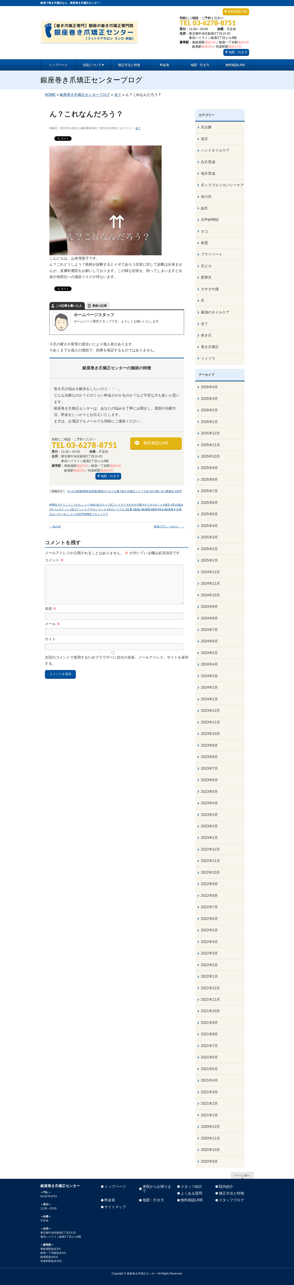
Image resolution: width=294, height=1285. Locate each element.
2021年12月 (210, 988)
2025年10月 (210, 456)
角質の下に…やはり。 (169, 526)
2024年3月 (209, 676)
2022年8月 (209, 895)
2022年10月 (210, 872)
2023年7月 (209, 768)
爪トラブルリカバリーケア (222, 185)
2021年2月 (209, 1103)
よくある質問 (191, 1193)
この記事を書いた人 (69, 305)
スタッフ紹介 (191, 1186)
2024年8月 (209, 618)
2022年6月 (209, 919)
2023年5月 (209, 791)
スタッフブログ (231, 1200)
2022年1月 (209, 976)
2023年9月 (209, 745)
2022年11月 (210, 861)
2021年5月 (209, 1069)
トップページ (115, 1186)
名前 (51, 609)
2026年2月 (209, 410)
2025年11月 (210, 445)
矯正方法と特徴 (231, 1193)
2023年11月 (210, 722)
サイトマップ (115, 1207)
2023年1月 (209, 838)
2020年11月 (210, 1138)
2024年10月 (210, 595)
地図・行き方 (237, 52)
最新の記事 (99, 305)
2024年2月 (209, 687)
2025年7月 (209, 491)
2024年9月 (209, 606)
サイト (50, 639)
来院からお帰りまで (157, 1189)
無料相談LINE (237, 11)
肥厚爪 (206, 277)
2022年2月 (209, 965)
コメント (54, 560)
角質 (204, 243)
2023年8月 (209, 757)
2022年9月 (209, 884)
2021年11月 (210, 999)
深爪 (204, 139)
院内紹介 (226, 1186)
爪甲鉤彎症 (210, 220)
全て (138, 128)
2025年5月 (209, 514)
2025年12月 (210, 433)
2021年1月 (209, 1115)
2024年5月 (209, 653)
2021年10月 (210, 1011)
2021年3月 (209, 1092)
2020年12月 (210, 1127)
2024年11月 (210, 583)
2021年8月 (209, 1034)
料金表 (109, 1200)
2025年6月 (209, 503)
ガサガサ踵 (210, 289)
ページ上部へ (242, 1175)
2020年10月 (210, 1150)
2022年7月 (209, 907)
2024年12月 (210, 572)
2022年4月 (209, 942)
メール (52, 624)
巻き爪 (206, 335)
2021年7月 (209, 1046)
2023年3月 (209, 815)
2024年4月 (209, 664)
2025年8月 (209, 479)
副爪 (204, 208)
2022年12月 (210, 849)
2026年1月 (209, 422)
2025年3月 (209, 537)
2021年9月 (209, 1023)
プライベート (211, 254)
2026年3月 (209, 399)
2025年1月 (209, 560)
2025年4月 (209, 526)
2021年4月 (209, 1080)
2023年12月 (210, 710)
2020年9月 (209, 1161)
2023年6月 (209, 780)
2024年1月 (209, 699)
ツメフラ (208, 358)
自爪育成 (208, 162)
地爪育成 (208, 173)
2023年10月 (210, 734)
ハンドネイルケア (215, 150)
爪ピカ (206, 266)
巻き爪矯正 (210, 347)
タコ (204, 231)
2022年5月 (209, 930)
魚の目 (55, 526)
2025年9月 (209, 468)
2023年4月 (209, 803)
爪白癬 (206, 127)
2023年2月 (209, 826)
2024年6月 (209, 641)
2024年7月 (209, 630)
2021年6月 (209, 1057)
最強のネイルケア (215, 312)
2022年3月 (209, 953)
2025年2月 (209, 549)
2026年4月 (209, 387)
